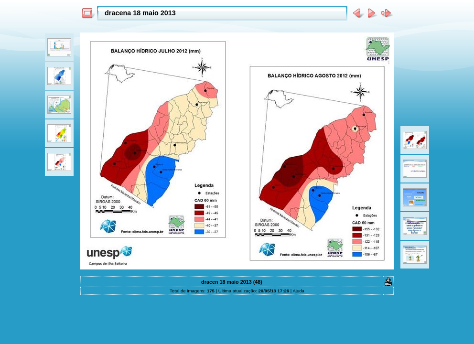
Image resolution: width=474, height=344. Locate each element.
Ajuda (298, 290)
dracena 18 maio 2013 (140, 13)
